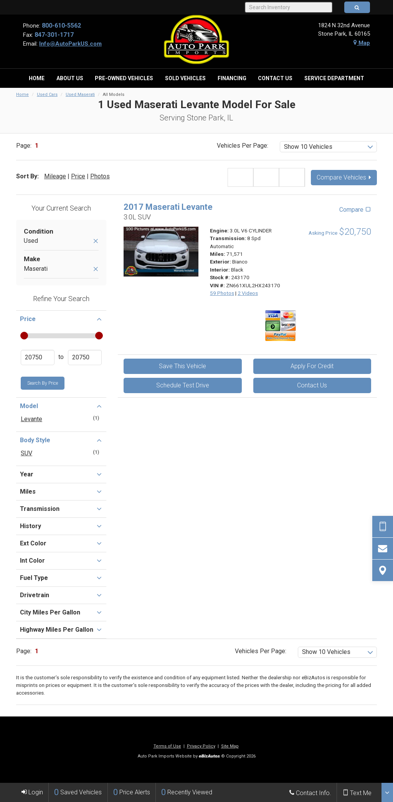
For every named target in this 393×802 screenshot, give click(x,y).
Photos (100, 176)
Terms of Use (167, 746)
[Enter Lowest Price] (37, 357)
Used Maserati (80, 94)
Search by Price (42, 383)
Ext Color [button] (61, 543)
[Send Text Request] (382, 526)
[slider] (24, 335)
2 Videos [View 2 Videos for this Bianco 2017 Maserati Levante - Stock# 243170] (248, 293)
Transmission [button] (61, 508)
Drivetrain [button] (61, 594)
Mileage (55, 176)
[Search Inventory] (288, 7)
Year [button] (61, 474)
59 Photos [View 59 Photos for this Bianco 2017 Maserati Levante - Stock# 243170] (222, 293)
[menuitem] (37, 78)
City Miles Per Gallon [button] (61, 612)
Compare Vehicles (344, 177)
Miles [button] (61, 491)
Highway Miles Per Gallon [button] (61, 629)
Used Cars (47, 94)
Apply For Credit (312, 366)
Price (78, 176)
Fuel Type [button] (61, 577)
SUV (26, 453)
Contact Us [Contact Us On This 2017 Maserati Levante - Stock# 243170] (312, 385)
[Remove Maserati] (95, 269)
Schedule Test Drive (182, 385)
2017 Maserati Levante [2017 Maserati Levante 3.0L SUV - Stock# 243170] (168, 207)
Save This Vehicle (182, 366)
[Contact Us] (382, 548)
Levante (31, 419)
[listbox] (328, 146)
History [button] (61, 525)
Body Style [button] (61, 440)
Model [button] (61, 405)
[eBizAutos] (209, 756)
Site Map (230, 746)
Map (361, 43)
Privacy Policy (201, 746)
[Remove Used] (95, 241)
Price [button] (61, 318)
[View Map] (382, 570)
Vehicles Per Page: (242, 145)
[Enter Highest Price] (85, 357)
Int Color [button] (61, 560)
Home (22, 94)
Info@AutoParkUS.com (70, 43)
